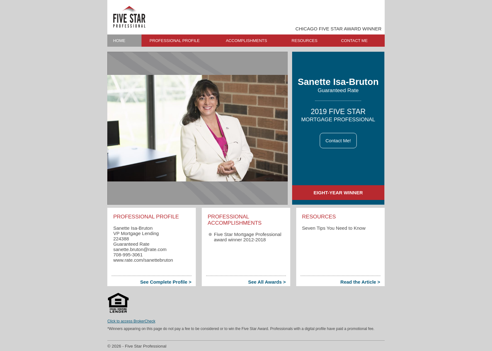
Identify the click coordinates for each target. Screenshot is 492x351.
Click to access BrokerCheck (131, 321)
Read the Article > (360, 282)
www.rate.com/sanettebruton (143, 260)
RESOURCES (304, 40)
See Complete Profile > (165, 282)
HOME (119, 40)
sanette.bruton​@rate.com (140, 249)
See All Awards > (267, 282)
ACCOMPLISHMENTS (246, 40)
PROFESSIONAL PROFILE (175, 40)
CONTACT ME (354, 40)
